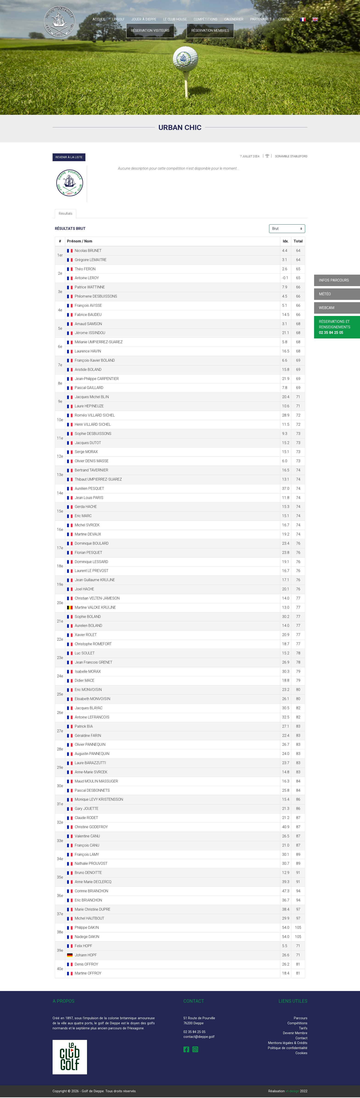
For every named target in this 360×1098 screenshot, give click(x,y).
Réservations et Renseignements (334, 327)
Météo (325, 294)
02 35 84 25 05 (194, 1032)
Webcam (326, 308)
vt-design (292, 1092)
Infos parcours (334, 280)
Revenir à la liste (69, 157)
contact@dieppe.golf (199, 1037)
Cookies (301, 1054)
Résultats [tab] (66, 214)
